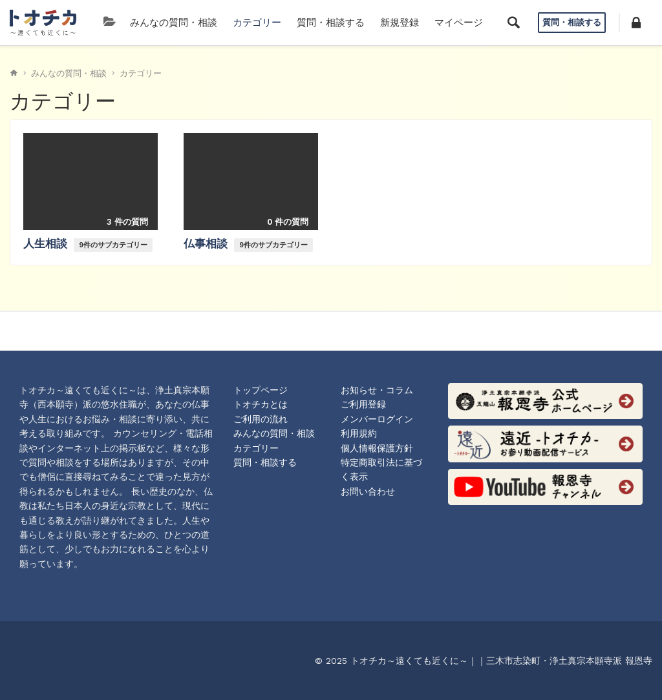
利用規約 (359, 433)
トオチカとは (260, 404)
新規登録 (399, 22)
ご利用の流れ (260, 419)
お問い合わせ (368, 491)
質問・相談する (331, 22)
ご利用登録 (363, 404)
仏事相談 (207, 243)
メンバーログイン (377, 419)
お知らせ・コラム (377, 390)
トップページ (260, 390)
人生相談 (46, 243)
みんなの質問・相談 (173, 22)
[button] (636, 22)
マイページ (458, 22)
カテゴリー (257, 22)
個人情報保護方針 (377, 448)
